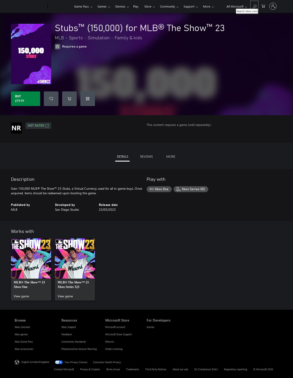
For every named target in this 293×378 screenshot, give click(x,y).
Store (147, 6)
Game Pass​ (81, 6)
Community (167, 6)
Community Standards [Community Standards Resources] (73, 341)
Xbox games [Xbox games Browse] (21, 334)
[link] (31, 269)
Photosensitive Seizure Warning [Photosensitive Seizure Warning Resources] (79, 348)
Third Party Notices (155, 369)
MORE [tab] (170, 156)
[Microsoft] (30, 6)
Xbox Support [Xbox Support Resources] (68, 326)
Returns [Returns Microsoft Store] (109, 341)
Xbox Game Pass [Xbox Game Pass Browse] (24, 341)
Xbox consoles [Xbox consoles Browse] (22, 326)
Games (102, 6)
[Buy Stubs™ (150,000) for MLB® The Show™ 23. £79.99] (25, 98)
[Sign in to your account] (272, 6)
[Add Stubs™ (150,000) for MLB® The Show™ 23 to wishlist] (51, 98)
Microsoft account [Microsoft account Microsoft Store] (115, 326)
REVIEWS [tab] (146, 156)
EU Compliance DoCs (206, 369)
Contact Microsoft (64, 369)
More (206, 6)
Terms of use (113, 369)
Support (189, 6)
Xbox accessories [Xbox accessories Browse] (24, 348)
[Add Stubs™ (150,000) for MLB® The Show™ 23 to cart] (69, 98)
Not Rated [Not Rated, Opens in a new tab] (38, 126)
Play (135, 6)
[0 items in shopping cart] (263, 5)
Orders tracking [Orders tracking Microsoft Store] (113, 348)
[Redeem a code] (87, 98)
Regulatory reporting (235, 369)
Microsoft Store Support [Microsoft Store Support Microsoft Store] (118, 334)
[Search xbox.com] (254, 6)
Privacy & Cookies (90, 369)
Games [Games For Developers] (150, 326)
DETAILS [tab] (122, 156)
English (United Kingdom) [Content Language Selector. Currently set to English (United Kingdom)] (35, 361)
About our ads (180, 369)
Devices (120, 6)
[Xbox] (60, 6)
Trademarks (132, 369)
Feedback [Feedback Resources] (66, 334)
